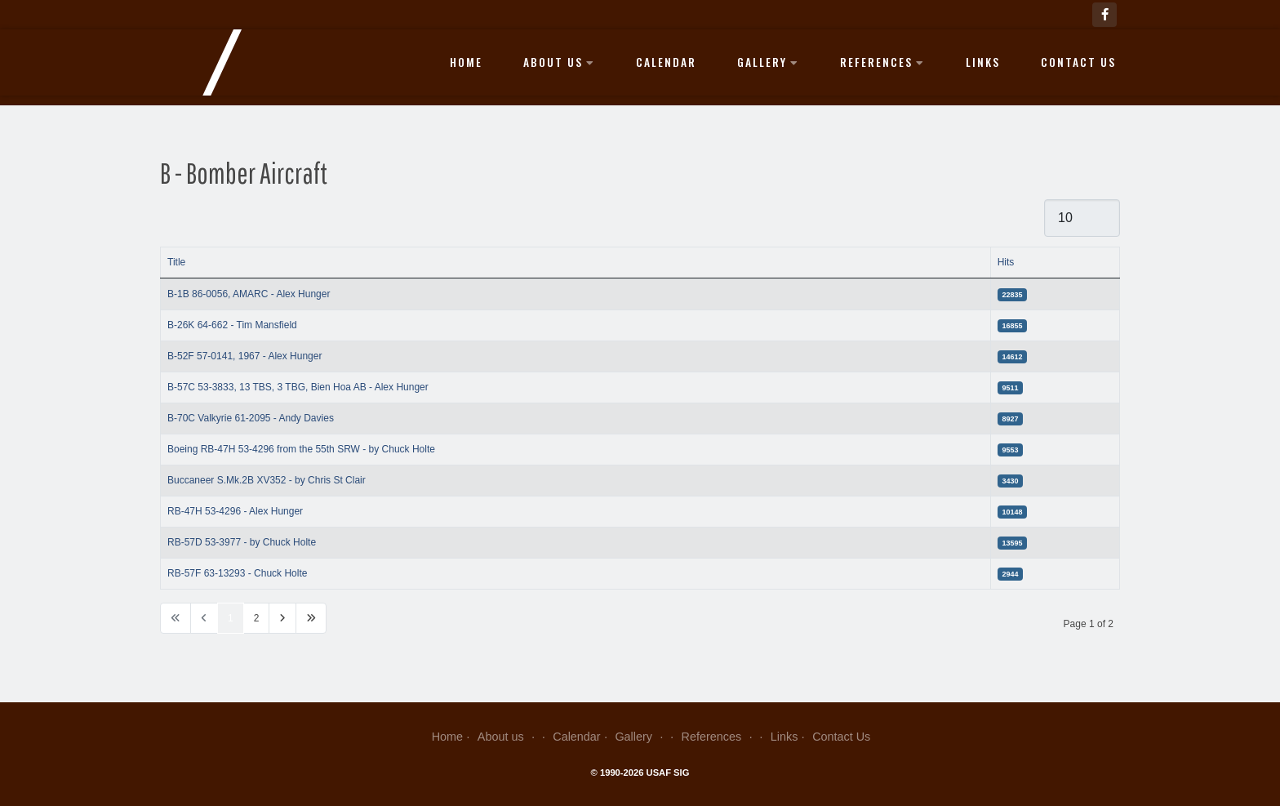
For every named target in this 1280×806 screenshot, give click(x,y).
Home (466, 62)
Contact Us (1078, 62)
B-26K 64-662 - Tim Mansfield (232, 325)
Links (983, 62)
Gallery (768, 62)
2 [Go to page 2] (257, 618)
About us (559, 62)
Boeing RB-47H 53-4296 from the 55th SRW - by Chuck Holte (301, 449)
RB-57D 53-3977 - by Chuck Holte (241, 542)
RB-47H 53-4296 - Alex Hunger (235, 511)
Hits (1006, 262)
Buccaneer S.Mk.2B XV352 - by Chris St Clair (266, 480)
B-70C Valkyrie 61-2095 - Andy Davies (250, 418)
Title (176, 262)
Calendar (666, 62)
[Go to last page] (311, 618)
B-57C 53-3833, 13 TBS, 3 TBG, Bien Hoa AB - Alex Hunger (298, 387)
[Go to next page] (282, 618)
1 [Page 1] (230, 618)
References (882, 62)
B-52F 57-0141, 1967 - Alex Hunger (244, 356)
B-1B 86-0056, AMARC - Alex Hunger (248, 294)
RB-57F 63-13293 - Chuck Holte (237, 573)
